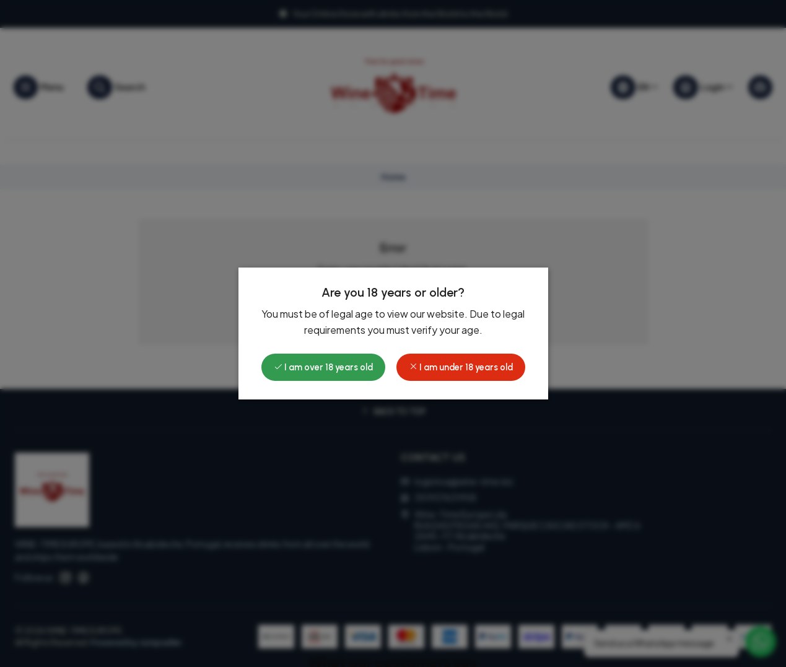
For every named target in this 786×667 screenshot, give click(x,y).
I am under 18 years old (461, 367)
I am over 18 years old (323, 367)
